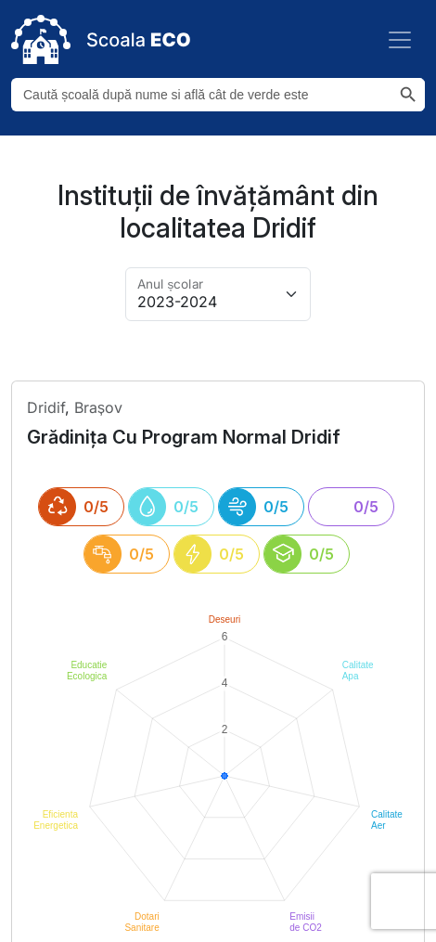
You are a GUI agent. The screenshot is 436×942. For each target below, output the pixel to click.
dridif (46, 407)
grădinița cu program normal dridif (183, 437)
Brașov (98, 407)
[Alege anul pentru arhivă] (218, 294)
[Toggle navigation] (400, 40)
